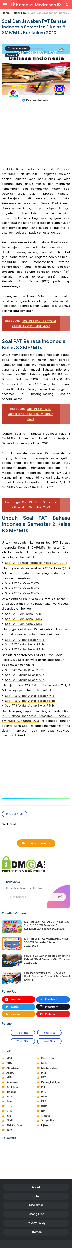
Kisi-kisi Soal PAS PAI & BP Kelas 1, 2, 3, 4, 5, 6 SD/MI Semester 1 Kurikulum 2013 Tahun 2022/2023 (46, 925)
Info (9, 1115)
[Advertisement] (36, 138)
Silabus (45, 1115)
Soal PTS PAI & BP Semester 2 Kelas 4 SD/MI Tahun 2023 (30, 414)
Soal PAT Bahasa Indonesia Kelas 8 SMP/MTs (36, 563)
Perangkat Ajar (50, 1082)
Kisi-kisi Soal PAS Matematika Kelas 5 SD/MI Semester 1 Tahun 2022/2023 (46, 942)
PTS (43, 1101)
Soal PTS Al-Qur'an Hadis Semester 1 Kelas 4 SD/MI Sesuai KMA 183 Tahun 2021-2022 (47, 959)
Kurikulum (47, 1058)
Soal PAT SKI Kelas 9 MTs (22, 593)
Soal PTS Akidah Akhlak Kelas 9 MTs (30, 705)
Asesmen (12, 1082)
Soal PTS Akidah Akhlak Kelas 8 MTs (30, 701)
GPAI (9, 1111)
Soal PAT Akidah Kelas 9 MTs (25, 649)
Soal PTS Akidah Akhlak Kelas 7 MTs (30, 696)
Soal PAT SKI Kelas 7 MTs (22, 583)
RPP (43, 1111)
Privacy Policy (36, 1223)
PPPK (44, 1096)
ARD (9, 1077)
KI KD (9, 1120)
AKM (9, 1063)
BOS (9, 1096)
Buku (9, 1101)
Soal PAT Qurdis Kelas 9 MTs (25, 680)
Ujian (44, 1125)
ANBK (10, 1072)
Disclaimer (36, 1205)
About (36, 1187)
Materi (45, 1063)
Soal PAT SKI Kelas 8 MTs (22, 588)
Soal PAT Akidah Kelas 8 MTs (25, 644)
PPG (44, 1091)
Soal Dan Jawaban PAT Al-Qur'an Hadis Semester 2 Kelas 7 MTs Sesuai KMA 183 (47, 976)
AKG (9, 1058)
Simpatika (47, 1120)
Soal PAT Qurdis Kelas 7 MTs (24, 670)
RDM (44, 1106)
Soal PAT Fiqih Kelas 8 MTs (23, 619)
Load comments (38, 843)
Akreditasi (12, 1068)
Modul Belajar (50, 1068)
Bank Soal (12, 55)
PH (43, 1087)
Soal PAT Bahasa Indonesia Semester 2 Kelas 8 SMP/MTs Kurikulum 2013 (36, 716)
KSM (9, 1130)
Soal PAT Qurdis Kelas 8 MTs (25, 675)
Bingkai (11, 1091)
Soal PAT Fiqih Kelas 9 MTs (23, 624)
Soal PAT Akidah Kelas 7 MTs (25, 640)
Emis (9, 1106)
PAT (43, 1077)
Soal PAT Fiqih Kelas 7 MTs (23, 614)
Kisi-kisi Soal (14, 1125)
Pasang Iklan (36, 1214)
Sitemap (36, 1232)
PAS (43, 1072)
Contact (36, 1196)
